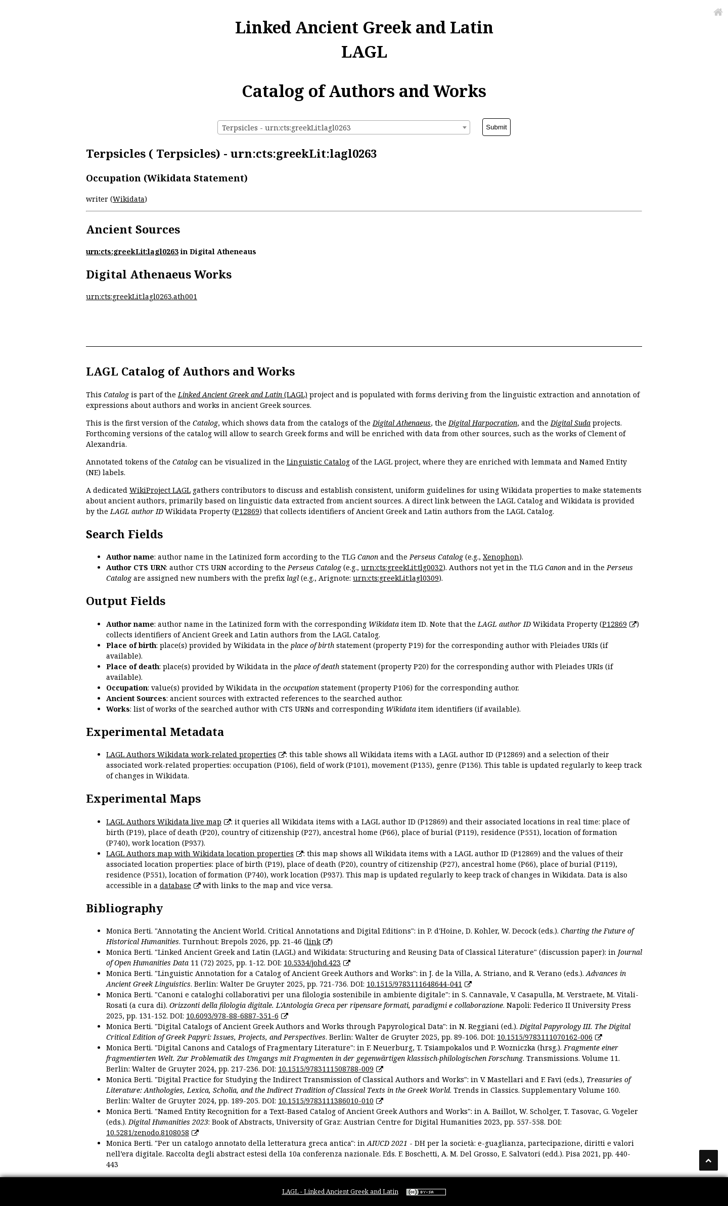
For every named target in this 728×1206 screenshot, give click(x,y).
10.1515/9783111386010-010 (326, 1100)
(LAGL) (242, 394)
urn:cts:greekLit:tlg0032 (402, 567)
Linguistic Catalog (318, 462)
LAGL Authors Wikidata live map (163, 821)
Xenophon (501, 557)
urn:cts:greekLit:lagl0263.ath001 (141, 296)
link (313, 941)
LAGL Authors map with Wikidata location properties (200, 853)
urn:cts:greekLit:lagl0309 (396, 578)
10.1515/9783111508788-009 (326, 1069)
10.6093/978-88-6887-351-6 (232, 1016)
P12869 (247, 511)
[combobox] (343, 127)
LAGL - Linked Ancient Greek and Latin (340, 1191)
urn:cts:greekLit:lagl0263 (132, 251)
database (175, 885)
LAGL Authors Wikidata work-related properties (191, 754)
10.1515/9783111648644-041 (414, 984)
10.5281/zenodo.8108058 (147, 1132)
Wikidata (129, 199)
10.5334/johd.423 (312, 962)
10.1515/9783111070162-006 (545, 1037)
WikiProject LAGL (160, 490)
